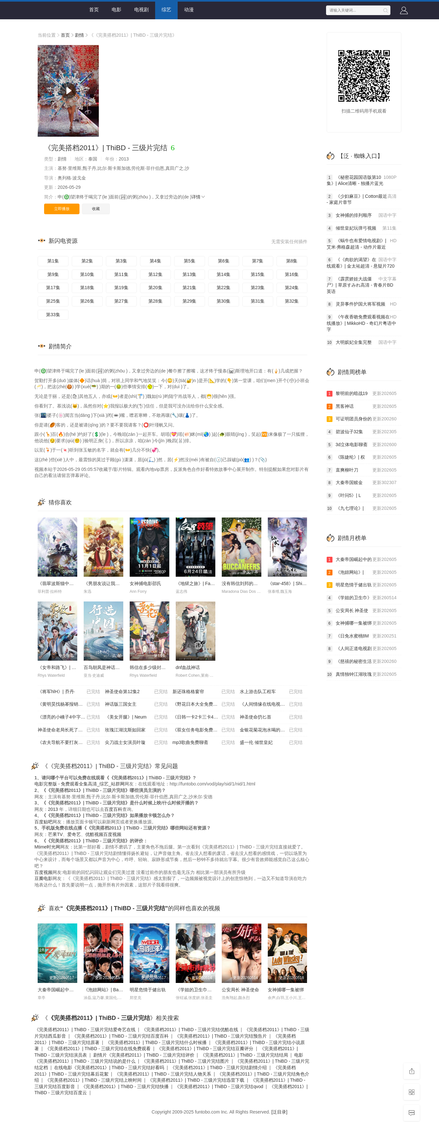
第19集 (121, 287)
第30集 (224, 301)
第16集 (292, 274)
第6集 (223, 260)
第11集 (121, 274)
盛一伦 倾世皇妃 (271, 742)
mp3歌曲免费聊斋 (204, 742)
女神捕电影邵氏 (145, 583)
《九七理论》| (362, 508)
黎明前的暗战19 (362, 393)
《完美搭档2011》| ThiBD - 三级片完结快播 (125, 1086)
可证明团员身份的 (362, 419)
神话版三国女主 (136, 704)
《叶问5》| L (362, 495)
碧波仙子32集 (362, 432)
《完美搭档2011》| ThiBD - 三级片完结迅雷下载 (196, 1080)
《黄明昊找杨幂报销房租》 (69, 704)
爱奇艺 (74, 834)
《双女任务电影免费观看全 (204, 730)
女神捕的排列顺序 (362, 215)
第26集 (87, 301)
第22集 (224, 287)
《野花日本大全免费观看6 (204, 704)
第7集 (258, 260)
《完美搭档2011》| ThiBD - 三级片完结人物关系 (163, 1074)
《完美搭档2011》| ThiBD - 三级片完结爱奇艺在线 (84, 1029)
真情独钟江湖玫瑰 (362, 674)
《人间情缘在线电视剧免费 (271, 704)
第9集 (53, 274)
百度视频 (112, 834)
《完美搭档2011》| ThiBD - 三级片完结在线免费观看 (98, 1048)
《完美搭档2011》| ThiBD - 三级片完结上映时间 (93, 1080)
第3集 (121, 260)
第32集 (292, 301)
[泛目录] (279, 1111)
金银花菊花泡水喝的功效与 (271, 730)
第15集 (258, 274)
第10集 (87, 274)
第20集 (155, 287)
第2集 (87, 260)
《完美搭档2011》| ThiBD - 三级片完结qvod (219, 1086)
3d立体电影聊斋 (362, 445)
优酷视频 (94, 834)
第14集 (224, 274)
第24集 (292, 287)
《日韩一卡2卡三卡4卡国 (204, 717)
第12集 (155, 274)
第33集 (53, 314)
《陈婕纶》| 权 (362, 457)
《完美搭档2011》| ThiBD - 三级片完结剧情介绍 (218, 1067)
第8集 (292, 260)
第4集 (155, 260)
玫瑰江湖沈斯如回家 (136, 730)
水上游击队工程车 (271, 692)
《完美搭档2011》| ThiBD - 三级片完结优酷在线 (190, 1029)
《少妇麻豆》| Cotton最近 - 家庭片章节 (362, 199)
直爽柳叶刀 (362, 470)
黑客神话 (362, 406)
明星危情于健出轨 (148, 989)
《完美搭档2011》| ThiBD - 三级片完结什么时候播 (156, 1042)
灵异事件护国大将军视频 (362, 304)
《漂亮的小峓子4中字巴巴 (69, 717)
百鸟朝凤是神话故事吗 (106, 667)
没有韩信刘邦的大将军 (244, 583)
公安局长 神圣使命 (240, 989)
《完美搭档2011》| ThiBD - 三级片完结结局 (244, 1055)
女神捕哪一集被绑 (286, 989)
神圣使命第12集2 (136, 692)
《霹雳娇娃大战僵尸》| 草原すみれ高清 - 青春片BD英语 (362, 285)
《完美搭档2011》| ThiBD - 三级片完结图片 (185, 1061)
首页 (94, 9)
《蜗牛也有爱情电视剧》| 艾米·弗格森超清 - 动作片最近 (362, 244)
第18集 (87, 287)
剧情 (79, 35)
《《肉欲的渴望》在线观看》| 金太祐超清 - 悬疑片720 (362, 263)
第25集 (53, 301)
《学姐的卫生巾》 (362, 598)
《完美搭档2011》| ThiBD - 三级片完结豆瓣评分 (205, 1048)
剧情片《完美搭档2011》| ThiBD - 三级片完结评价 (143, 1055)
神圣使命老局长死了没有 (69, 730)
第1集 (53, 260)
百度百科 (113, 809)
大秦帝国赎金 (362, 483)
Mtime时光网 (47, 846)
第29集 (189, 301)
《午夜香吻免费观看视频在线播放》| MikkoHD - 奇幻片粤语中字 (362, 323)
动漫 (189, 9)
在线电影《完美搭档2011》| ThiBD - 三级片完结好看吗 (109, 1067)
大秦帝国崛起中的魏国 (60, 989)
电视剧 (141, 9)
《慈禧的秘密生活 (362, 661)
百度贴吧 (43, 821)
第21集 (189, 287)
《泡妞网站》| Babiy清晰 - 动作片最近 (122, 989)
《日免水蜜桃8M (362, 636)
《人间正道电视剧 (362, 649)
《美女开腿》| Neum (136, 717)
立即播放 (62, 208)
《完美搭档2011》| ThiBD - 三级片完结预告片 (221, 1036)
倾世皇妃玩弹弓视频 (362, 228)
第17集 (53, 287)
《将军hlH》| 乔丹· (69, 692)
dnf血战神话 (188, 667)
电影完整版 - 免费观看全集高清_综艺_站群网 (79, 783)
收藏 (96, 208)
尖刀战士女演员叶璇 (136, 742)
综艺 (166, 9)
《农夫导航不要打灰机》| (69, 742)
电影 (116, 9)
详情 (198, 196)
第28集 (155, 301)
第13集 (189, 274)
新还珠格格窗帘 (204, 692)
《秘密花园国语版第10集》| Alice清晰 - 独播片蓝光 (362, 180)
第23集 (258, 287)
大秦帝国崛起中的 (362, 559)
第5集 (189, 260)
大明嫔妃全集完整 (362, 342)
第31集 (258, 301)
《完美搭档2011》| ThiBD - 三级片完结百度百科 (120, 1036)
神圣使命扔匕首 (271, 717)
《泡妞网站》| (362, 572)
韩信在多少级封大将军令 (154, 667)
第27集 (121, 301)
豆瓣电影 (43, 878)
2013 (53, 809)
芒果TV (55, 834)
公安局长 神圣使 (362, 611)
